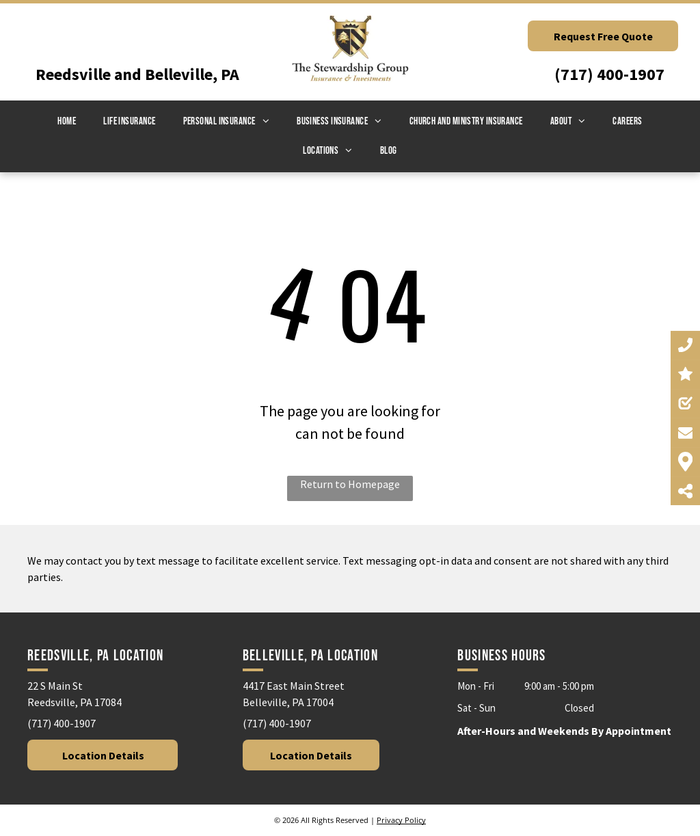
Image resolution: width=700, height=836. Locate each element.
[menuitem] (67, 122)
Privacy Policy (401, 820)
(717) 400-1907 (609, 74)
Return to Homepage (350, 484)
